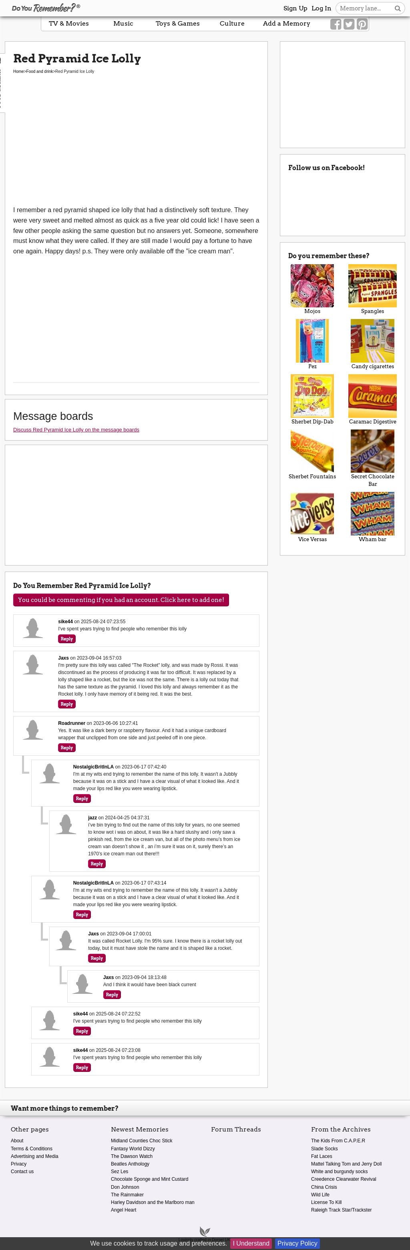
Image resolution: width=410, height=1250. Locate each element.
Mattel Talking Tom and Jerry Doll (346, 1164)
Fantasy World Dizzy (133, 1149)
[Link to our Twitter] (349, 24)
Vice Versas (312, 517)
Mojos (312, 289)
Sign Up (295, 8)
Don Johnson (125, 1187)
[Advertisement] (136, 145)
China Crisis (324, 1187)
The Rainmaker (127, 1195)
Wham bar (372, 517)
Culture (232, 23)
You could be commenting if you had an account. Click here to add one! (121, 600)
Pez (312, 344)
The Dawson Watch (132, 1156)
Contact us (22, 1171)
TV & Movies (69, 23)
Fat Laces (321, 1156)
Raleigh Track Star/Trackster (341, 1210)
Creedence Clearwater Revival (343, 1179)
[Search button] (398, 8)
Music (123, 23)
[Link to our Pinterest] (362, 24)
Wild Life (320, 1195)
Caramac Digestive (372, 399)
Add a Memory (286, 23)
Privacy (18, 1164)
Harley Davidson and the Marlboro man (153, 1202)
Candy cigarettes (372, 344)
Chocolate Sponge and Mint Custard (149, 1179)
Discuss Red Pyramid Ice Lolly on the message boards (76, 430)
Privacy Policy (297, 1243)
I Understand (251, 1243)
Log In (322, 8)
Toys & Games (178, 23)
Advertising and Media (34, 1156)
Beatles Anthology (130, 1164)
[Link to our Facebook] (335, 24)
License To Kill (326, 1202)
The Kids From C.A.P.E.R (338, 1141)
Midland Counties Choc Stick (141, 1141)
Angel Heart (123, 1210)
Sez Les (119, 1171)
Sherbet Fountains (312, 454)
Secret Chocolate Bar (372, 458)
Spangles (372, 289)
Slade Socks (324, 1149)
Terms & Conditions (31, 1149)
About (17, 1141)
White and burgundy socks (339, 1171)
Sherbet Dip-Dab (312, 399)
